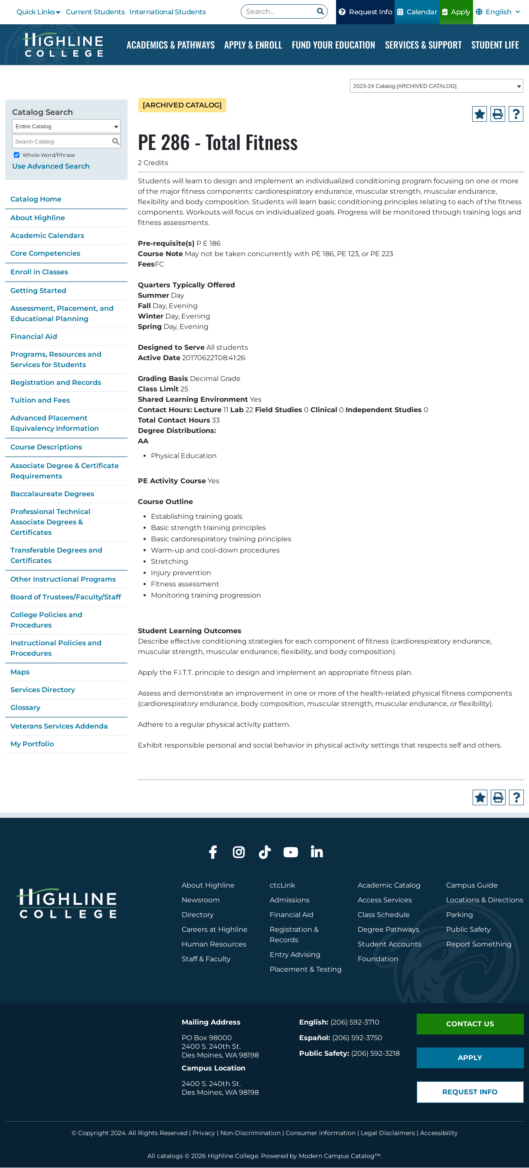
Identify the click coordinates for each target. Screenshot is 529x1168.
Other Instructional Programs (63, 580)
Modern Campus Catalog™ (340, 1156)
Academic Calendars (47, 236)
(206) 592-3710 (354, 1022)
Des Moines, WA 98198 (220, 1055)
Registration (291, 930)
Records (284, 940)
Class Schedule (384, 915)
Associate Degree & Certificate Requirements (64, 471)
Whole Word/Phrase (49, 155)
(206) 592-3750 (357, 1038)
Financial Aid (33, 337)
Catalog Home (36, 199)
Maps (19, 672)
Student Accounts (389, 944)
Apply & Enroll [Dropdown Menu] (253, 44)
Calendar (417, 12)
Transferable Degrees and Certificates (56, 556)
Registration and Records (55, 383)
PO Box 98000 (207, 1038)
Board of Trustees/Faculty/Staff (65, 597)
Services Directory (42, 690)
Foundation (378, 959)
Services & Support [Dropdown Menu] (423, 44)
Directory (198, 915)
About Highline (37, 218)
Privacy (204, 1133)
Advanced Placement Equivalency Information (54, 423)
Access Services (385, 900)
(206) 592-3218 (375, 1054)
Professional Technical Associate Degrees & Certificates (50, 522)
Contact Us (470, 1024)
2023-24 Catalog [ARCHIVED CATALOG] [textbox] (405, 86)
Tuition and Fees (40, 401)
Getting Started (38, 291)
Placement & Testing (306, 970)
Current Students (95, 12)
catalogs (170, 1156)
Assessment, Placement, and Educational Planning (62, 314)
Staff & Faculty (206, 959)
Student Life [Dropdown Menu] (495, 44)
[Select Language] (502, 11)
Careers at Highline (215, 930)
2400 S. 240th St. (211, 1047)
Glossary (25, 708)
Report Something (479, 944)
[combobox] (436, 86)
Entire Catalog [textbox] (33, 127)
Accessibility (439, 1133)
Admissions (290, 900)
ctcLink (282, 886)
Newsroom (201, 900)
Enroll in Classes (39, 272)
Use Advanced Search (51, 167)
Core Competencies (45, 254)
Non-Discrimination (250, 1133)
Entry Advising (295, 955)
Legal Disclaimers (388, 1133)
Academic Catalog (389, 886)
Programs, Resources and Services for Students (55, 360)
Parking (459, 915)
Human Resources (214, 944)
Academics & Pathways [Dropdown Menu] (171, 44)
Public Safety (468, 930)
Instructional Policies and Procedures (55, 648)
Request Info (365, 12)
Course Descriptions (46, 447)
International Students (168, 12)
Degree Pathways (388, 930)
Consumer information (321, 1133)
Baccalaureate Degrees (52, 494)
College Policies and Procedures (46, 620)
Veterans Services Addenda (59, 726)
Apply (456, 12)
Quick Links (35, 12)
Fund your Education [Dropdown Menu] (333, 44)
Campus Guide (472, 886)
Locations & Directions (484, 900)
